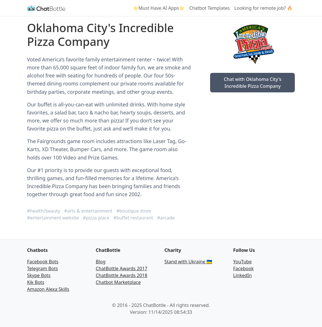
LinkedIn (242, 275)
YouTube (242, 261)
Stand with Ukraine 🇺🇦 (188, 261)
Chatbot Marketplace (118, 282)
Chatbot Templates (209, 8)
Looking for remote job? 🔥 (263, 8)
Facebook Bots (42, 261)
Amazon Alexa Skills (48, 289)
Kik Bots (35, 282)
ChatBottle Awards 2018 (121, 275)
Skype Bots (39, 275)
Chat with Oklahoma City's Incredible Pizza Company (252, 82)
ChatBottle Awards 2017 (121, 268)
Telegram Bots (42, 268)
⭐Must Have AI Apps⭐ (159, 8)
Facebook (243, 268)
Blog (101, 261)
